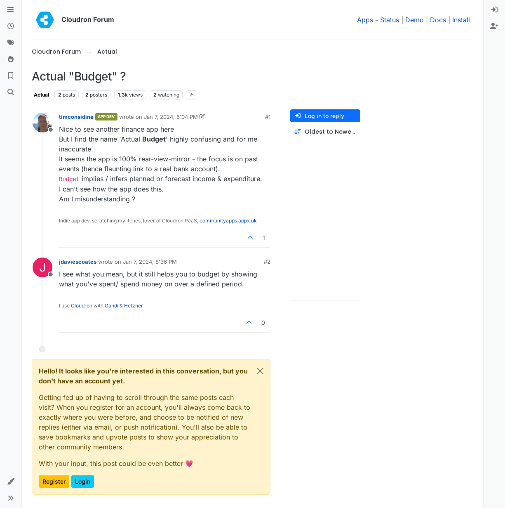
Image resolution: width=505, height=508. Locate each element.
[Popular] (10, 59)
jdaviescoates (77, 261)
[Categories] (10, 10)
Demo (414, 20)
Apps (365, 20)
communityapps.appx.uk (228, 220)
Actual (41, 95)
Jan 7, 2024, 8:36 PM (150, 261)
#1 (267, 116)
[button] (10, 481)
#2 (267, 261)
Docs (438, 20)
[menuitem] (494, 10)
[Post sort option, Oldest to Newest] (325, 131)
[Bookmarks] (10, 76)
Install (461, 20)
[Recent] (10, 26)
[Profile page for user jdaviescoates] (42, 267)
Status (389, 20)
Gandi (111, 305)
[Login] (494, 10)
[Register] (494, 26)
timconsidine (76, 116)
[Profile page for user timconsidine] (42, 122)
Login (82, 481)
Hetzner (133, 305)
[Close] (260, 371)
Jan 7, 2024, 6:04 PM (171, 116)
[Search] (10, 92)
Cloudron (81, 305)
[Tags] (10, 43)
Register (54, 481)
